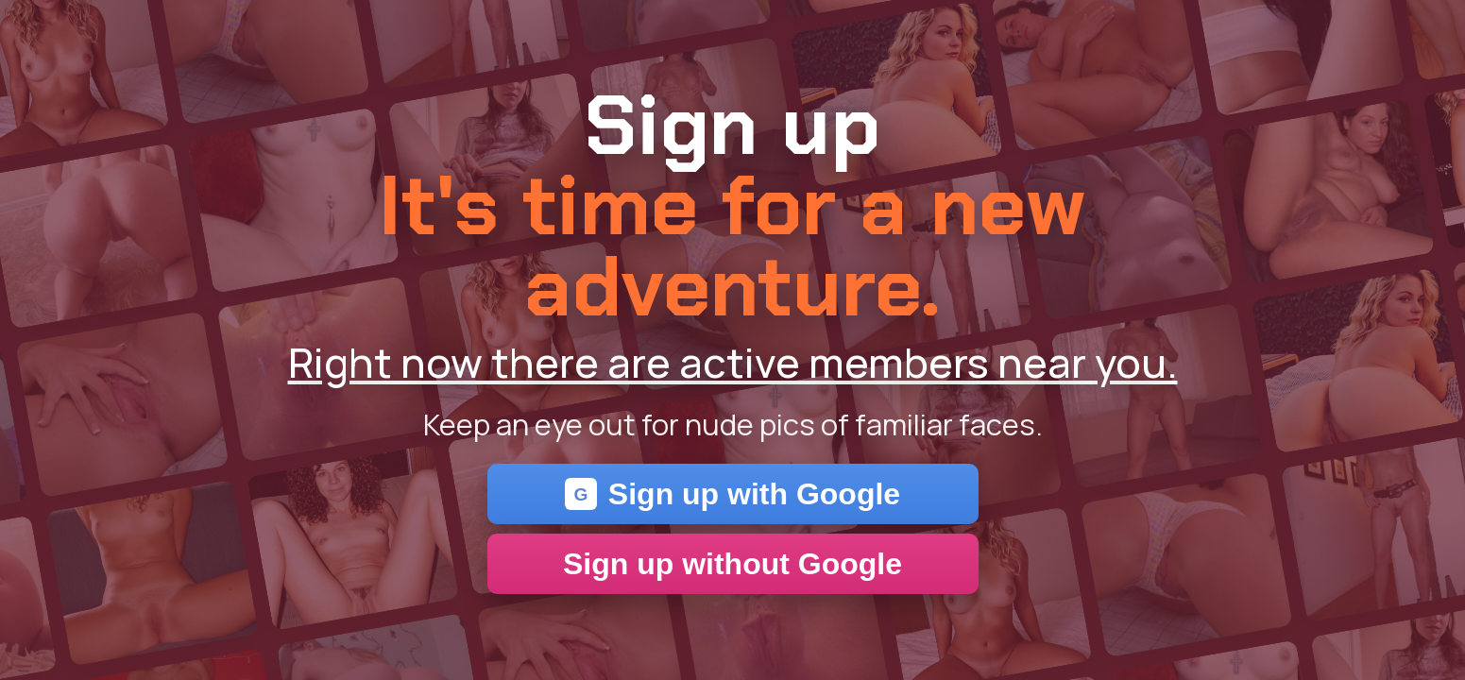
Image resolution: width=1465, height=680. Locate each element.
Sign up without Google (732, 564)
